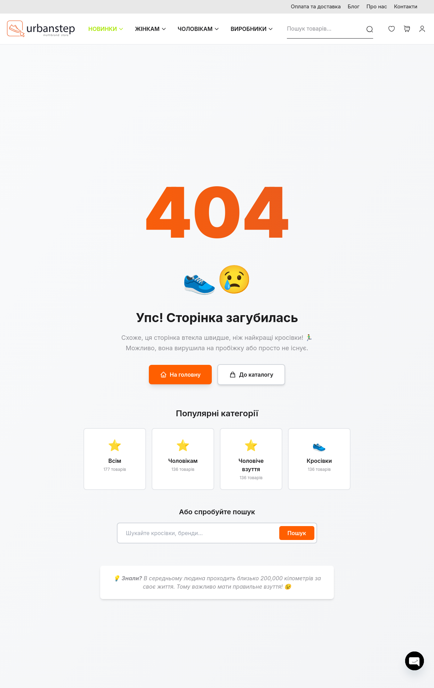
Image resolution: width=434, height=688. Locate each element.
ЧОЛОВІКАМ (198, 28)
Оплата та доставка (316, 6)
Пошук (297, 533)
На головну (180, 374)
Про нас (377, 6)
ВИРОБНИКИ (252, 28)
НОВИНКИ (106, 28)
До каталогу (251, 374)
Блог (354, 6)
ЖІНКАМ (151, 28)
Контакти (405, 6)
